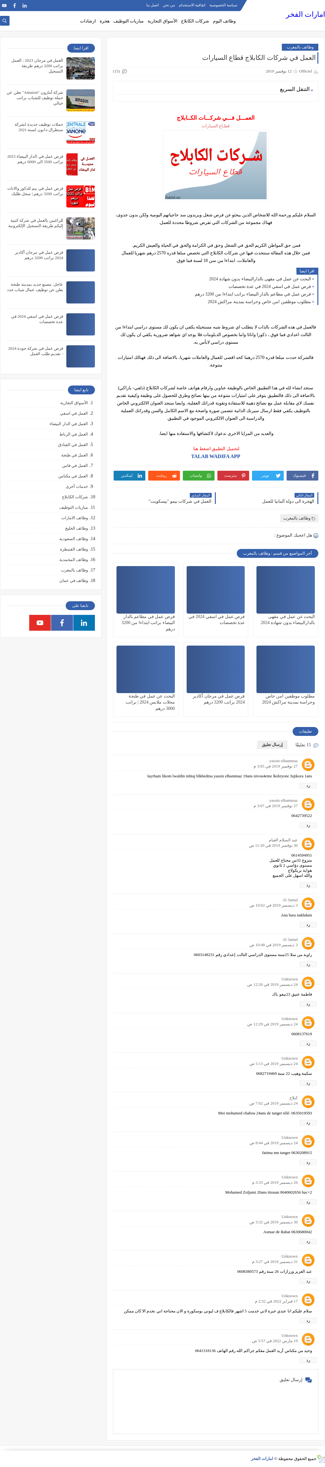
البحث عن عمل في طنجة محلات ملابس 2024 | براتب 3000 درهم (150, 702)
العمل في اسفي (74, 413)
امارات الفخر (305, 14)
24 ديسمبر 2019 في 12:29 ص (272, 1024)
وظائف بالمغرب (300, 47)
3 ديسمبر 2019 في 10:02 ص (273, 905)
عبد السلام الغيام (283, 840)
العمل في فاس (75, 465)
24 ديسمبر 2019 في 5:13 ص (273, 1063)
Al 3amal (290, 899)
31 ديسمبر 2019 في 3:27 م (275, 1261)
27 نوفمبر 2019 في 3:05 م (276, 766)
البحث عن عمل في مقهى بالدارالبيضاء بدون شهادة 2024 (260, 279)
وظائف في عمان (73, 580)
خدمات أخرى (77, 486)
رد (308, 785)
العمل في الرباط (73, 434)
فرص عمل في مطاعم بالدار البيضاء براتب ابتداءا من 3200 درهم (253, 294)
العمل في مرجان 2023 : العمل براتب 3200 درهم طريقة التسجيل (37, 65)
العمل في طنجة (74, 455)
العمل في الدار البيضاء (69, 423)
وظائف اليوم (224, 21)
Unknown (290, 979)
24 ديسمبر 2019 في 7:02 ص (273, 1103)
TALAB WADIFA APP (215, 456)
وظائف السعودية (73, 538)
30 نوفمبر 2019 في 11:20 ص (273, 845)
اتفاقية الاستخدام (192, 5)
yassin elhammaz (283, 760)
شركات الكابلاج (195, 21)
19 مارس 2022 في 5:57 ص (275, 1340)
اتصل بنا (152, 5)
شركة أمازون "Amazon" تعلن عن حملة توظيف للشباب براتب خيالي (35, 97)
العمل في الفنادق (73, 444)
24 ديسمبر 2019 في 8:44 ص (273, 1142)
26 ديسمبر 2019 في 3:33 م (275, 1182)
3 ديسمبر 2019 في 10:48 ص (273, 944)
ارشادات (88, 21)
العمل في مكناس (73, 476)
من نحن (169, 5)
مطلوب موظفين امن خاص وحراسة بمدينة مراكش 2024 (259, 301)
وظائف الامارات (74, 517)
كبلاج (293, 1097)
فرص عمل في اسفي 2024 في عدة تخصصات (270, 286)
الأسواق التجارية (162, 21)
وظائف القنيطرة (74, 549)
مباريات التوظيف (128, 21)
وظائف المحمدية (73, 559)
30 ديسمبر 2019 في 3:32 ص (273, 1222)
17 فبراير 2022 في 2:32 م (276, 1301)
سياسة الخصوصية (223, 5)
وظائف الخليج (76, 528)
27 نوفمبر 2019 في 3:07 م (276, 805)
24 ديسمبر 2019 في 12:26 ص (272, 984)
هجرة (104, 21)
